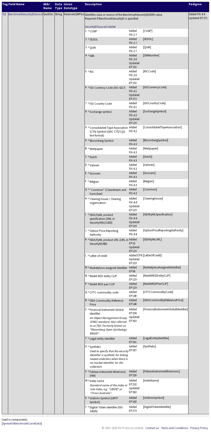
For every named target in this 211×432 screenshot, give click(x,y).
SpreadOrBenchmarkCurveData (22, 423)
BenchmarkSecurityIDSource (25, 14)
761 (4, 14)
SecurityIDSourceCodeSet (100, 27)
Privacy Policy (199, 428)
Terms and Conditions (174, 428)
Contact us (152, 428)
